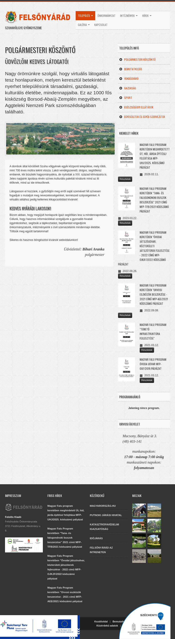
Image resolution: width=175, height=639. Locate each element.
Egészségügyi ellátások (136, 107)
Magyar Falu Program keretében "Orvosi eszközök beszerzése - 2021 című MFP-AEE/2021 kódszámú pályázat (154, 294)
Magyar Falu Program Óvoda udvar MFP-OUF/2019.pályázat (153, 363)
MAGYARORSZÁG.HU (103, 505)
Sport (125, 98)
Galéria (84, 25)
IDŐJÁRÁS (96, 538)
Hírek (147, 15)
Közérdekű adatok (107, 625)
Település (85, 15)
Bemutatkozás (130, 69)
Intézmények (129, 15)
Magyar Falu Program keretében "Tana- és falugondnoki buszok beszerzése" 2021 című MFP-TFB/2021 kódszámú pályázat (64, 537)
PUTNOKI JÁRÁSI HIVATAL (106, 515)
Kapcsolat (101, 25)
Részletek (125, 179)
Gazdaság (127, 88)
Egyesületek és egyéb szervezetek (142, 117)
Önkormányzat (107, 15)
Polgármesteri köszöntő (137, 59)
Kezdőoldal (101, 621)
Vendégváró (129, 78)
